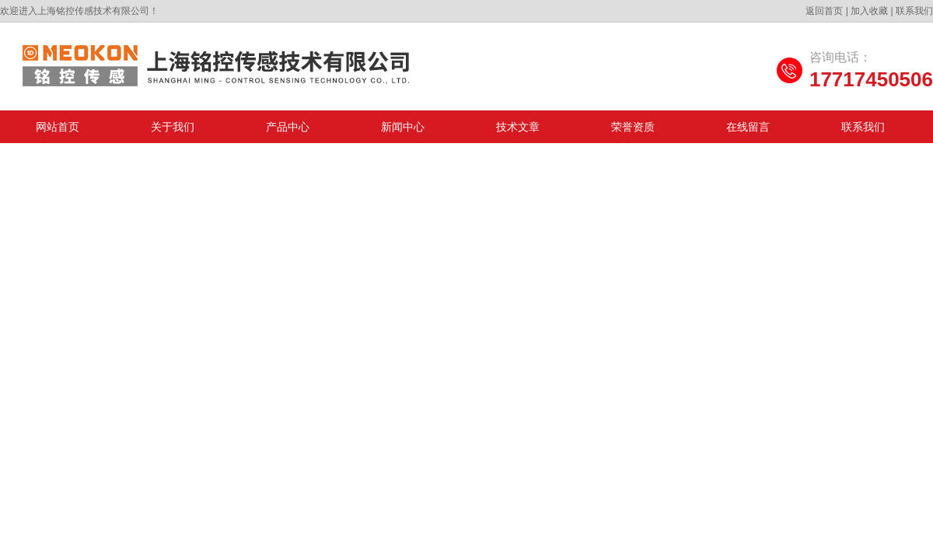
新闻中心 (403, 127)
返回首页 (824, 10)
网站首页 (57, 127)
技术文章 (518, 127)
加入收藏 (869, 10)
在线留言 (748, 127)
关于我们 (172, 127)
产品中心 (287, 127)
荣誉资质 (633, 127)
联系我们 (914, 10)
